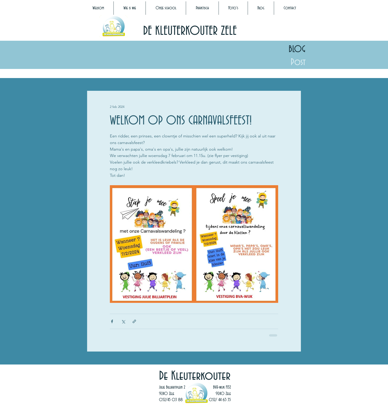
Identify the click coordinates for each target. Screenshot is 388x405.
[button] (130, 8)
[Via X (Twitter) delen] (123, 321)
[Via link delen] (134, 321)
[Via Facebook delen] (112, 321)
